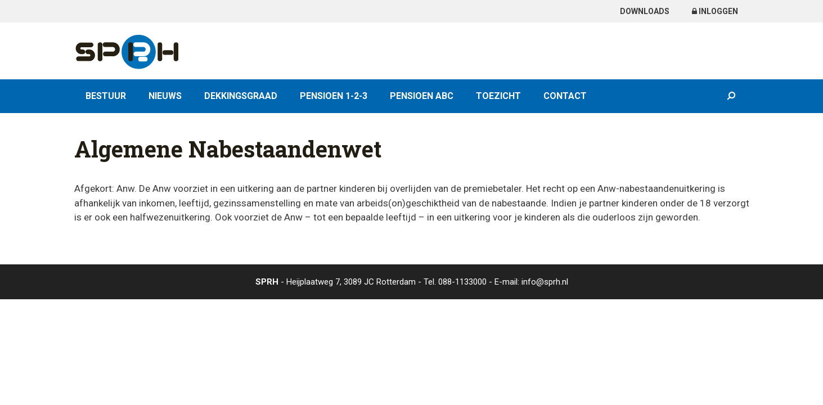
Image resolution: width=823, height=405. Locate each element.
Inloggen (715, 11)
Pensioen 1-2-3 (333, 96)
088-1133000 (462, 282)
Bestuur (106, 96)
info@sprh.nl (544, 282)
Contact (565, 96)
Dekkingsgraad (240, 96)
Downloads (644, 11)
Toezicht (498, 96)
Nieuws (165, 96)
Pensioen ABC (421, 96)
